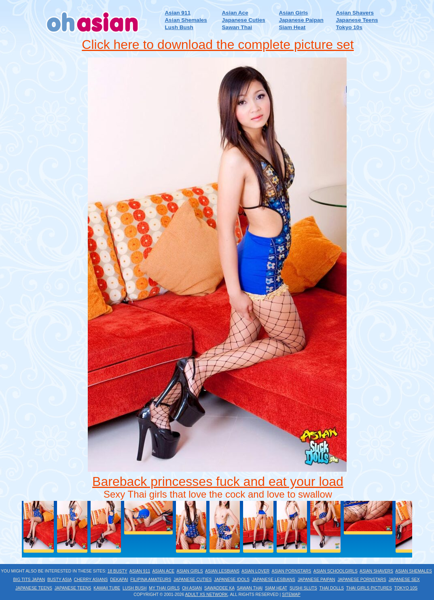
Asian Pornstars (291, 571)
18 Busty (117, 571)
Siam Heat (292, 27)
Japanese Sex (403, 579)
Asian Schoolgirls (335, 571)
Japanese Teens (357, 20)
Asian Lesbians (222, 571)
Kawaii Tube (106, 588)
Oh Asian (192, 588)
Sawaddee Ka (219, 588)
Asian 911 (178, 13)
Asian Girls (293, 13)
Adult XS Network (206, 594)
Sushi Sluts (303, 588)
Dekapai (119, 579)
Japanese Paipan (301, 20)
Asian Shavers (355, 13)
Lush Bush (179, 27)
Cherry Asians (91, 579)
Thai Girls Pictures (369, 588)
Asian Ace (235, 13)
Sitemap (291, 594)
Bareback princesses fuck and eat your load (217, 481)
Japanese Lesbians (273, 579)
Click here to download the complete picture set (218, 44)
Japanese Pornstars (361, 579)
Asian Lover (255, 571)
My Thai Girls (164, 588)
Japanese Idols (232, 579)
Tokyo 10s (349, 27)
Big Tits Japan (29, 579)
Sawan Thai (237, 27)
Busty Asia (59, 579)
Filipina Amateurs (150, 579)
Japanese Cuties (243, 20)
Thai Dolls (332, 588)
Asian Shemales (186, 20)
